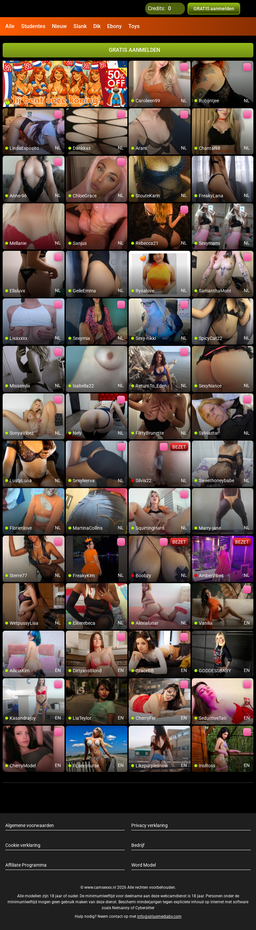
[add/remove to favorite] (134, 66)
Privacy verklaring (149, 825)
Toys (134, 26)
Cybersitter (144, 908)
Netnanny (121, 908)
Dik (97, 26)
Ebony (114, 26)
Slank (80, 26)
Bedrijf (138, 845)
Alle (10, 26)
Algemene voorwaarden (29, 825)
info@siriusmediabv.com (159, 916)
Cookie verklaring (22, 845)
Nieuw (59, 26)
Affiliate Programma (26, 865)
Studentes (33, 26)
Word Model (143, 865)
